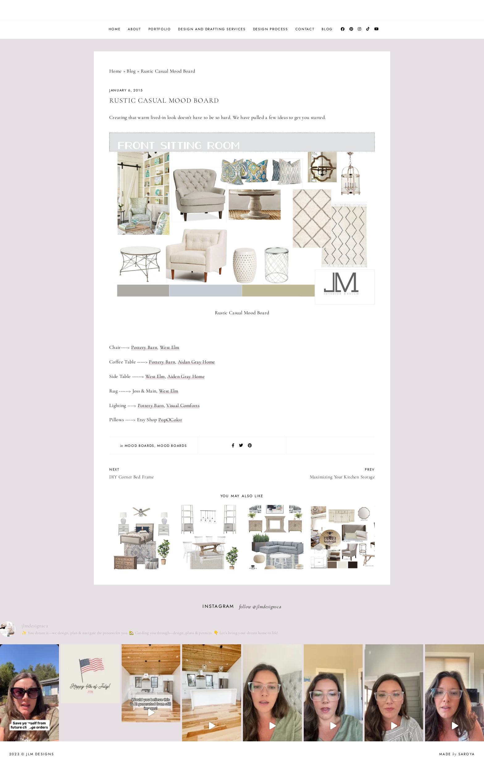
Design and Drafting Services (211, 29)
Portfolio (159, 29)
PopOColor (170, 420)
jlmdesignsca (269, 607)
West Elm (169, 347)
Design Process (270, 29)
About (134, 29)
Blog (327, 29)
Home (115, 29)
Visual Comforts (182, 405)
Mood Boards (139, 445)
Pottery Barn (144, 347)
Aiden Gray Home (186, 376)
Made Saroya (457, 754)
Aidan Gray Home (196, 362)
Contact (305, 29)
